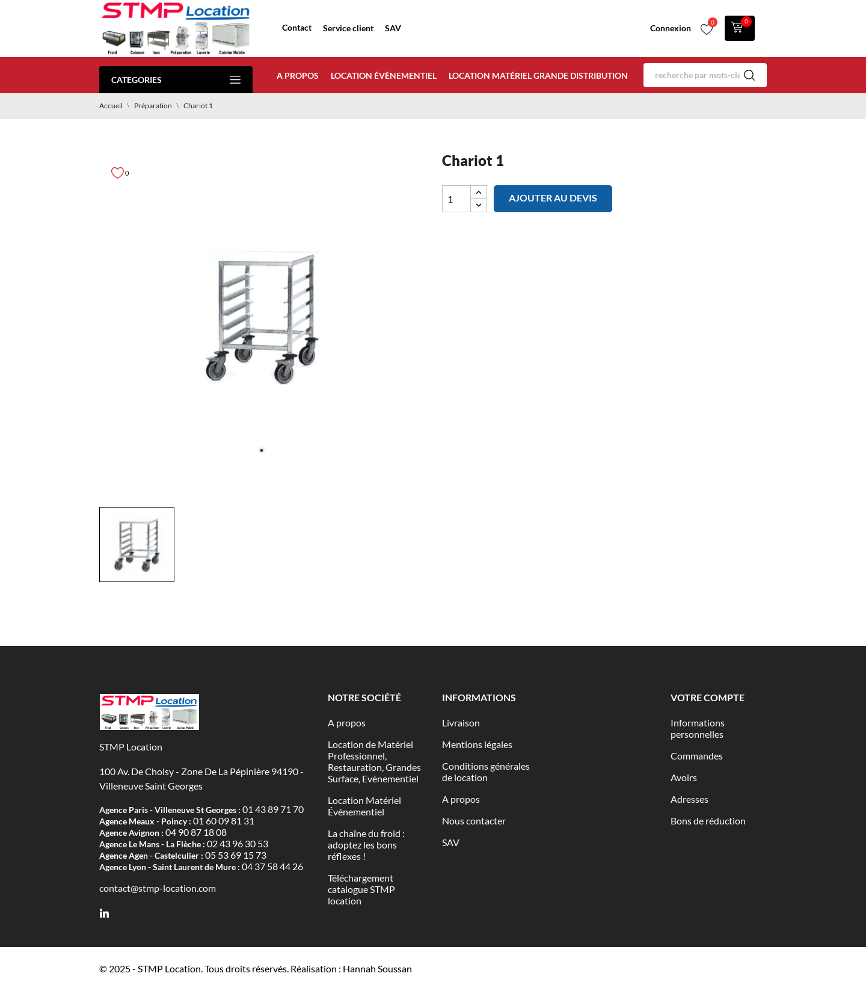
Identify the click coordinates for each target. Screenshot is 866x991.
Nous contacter (474, 820)
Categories (176, 80)
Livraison (461, 722)
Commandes (697, 755)
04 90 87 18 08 (196, 832)
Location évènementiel (384, 75)
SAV (393, 28)
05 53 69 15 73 (235, 855)
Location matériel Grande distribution (538, 75)
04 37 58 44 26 (272, 866)
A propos (298, 75)
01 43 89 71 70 (273, 809)
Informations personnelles (698, 728)
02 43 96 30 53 (237, 843)
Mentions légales (477, 744)
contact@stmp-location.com (157, 888)
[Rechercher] (705, 75)
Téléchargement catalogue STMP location (361, 889)
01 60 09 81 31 (223, 820)
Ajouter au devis (553, 197)
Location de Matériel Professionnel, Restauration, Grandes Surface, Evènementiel (374, 761)
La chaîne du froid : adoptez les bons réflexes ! (366, 844)
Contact (297, 27)
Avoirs (684, 777)
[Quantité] (456, 198)
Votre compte (708, 697)
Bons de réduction (708, 820)
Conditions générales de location (486, 771)
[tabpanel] (261, 317)
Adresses (689, 799)
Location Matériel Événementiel (364, 805)
